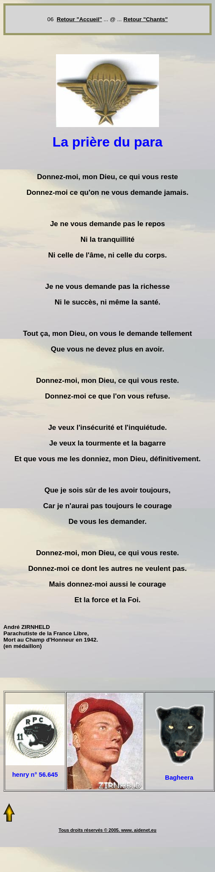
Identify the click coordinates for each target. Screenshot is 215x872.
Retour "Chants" (145, 19)
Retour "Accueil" (79, 19)
